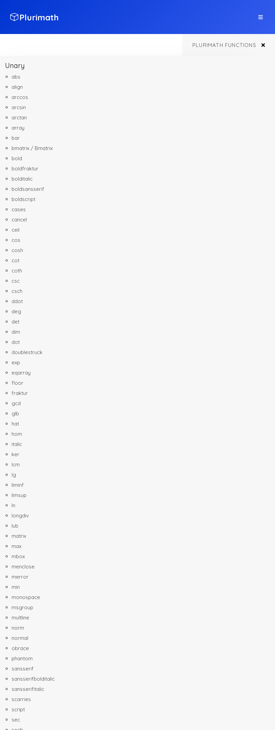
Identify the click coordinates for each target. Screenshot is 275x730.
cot (15, 260)
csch (17, 291)
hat (15, 423)
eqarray (21, 372)
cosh (17, 250)
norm (18, 628)
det (15, 321)
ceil (15, 230)
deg (16, 311)
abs (16, 76)
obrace (20, 648)
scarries (21, 699)
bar (16, 138)
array (18, 128)
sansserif (23, 668)
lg (14, 474)
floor (17, 383)
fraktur (20, 393)
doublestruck (27, 352)
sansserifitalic (28, 689)
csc (16, 281)
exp (16, 362)
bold (17, 158)
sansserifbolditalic (33, 679)
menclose (23, 566)
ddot (17, 301)
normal (20, 638)
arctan (19, 117)
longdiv (20, 515)
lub (15, 525)
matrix (19, 536)
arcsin (19, 107)
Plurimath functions (224, 45)
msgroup (22, 607)
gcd (16, 403)
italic (17, 444)
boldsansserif (28, 189)
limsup (19, 495)
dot (16, 342)
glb (15, 413)
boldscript (23, 199)
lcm (16, 464)
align (17, 87)
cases (19, 209)
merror (20, 577)
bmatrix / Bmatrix (32, 148)
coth (17, 270)
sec (16, 719)
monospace (26, 597)
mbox (18, 556)
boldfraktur (25, 168)
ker (15, 454)
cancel (19, 219)
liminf (18, 485)
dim (16, 332)
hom (17, 434)
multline (20, 617)
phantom (22, 658)
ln (13, 505)
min (16, 587)
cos (16, 240)
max (16, 546)
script (18, 709)
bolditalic (22, 179)
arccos (20, 97)
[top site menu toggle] (260, 17)
